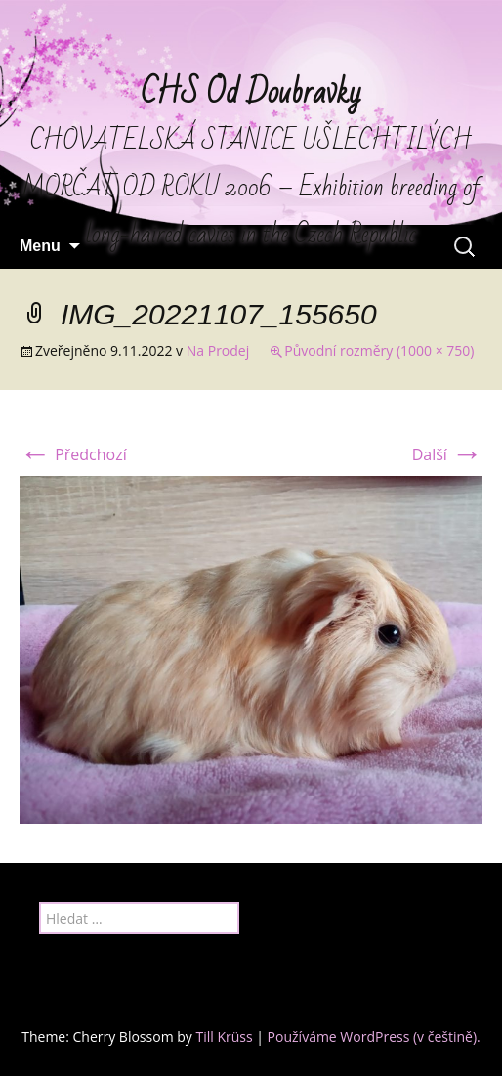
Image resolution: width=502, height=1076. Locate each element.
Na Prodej (218, 350)
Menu (40, 245)
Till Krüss (223, 1036)
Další (447, 454)
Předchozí (73, 454)
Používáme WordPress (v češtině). (374, 1036)
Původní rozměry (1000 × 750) (379, 350)
